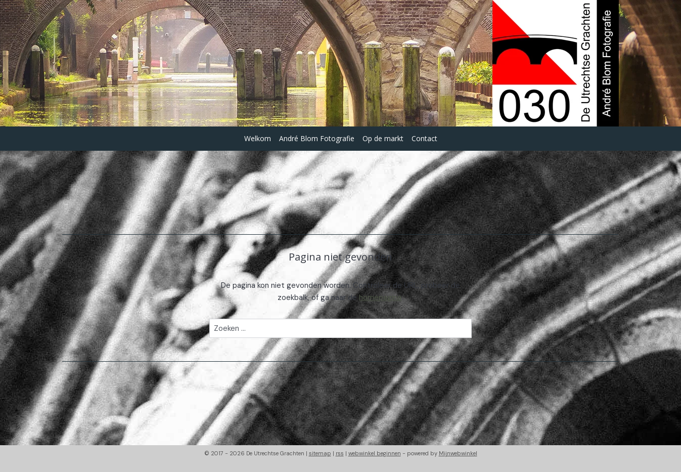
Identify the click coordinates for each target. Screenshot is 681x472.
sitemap (320, 453)
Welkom (257, 138)
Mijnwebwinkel (458, 453)
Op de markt (382, 138)
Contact (424, 138)
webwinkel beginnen (374, 453)
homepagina (380, 297)
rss (340, 453)
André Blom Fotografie (316, 138)
